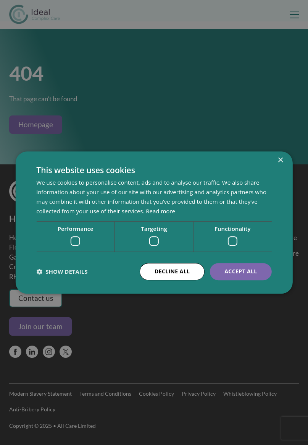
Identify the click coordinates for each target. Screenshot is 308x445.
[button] (61, 271)
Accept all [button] (240, 271)
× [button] (280, 160)
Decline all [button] (172, 271)
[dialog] (154, 222)
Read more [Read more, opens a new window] (160, 211)
